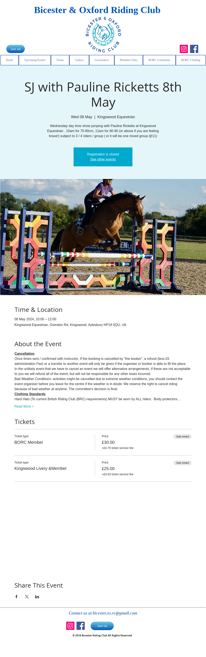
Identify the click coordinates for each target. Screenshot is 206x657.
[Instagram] (184, 49)
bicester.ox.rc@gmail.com (115, 613)
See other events (103, 159)
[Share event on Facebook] (16, 596)
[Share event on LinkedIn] (37, 596)
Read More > (24, 406)
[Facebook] (194, 49)
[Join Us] (15, 49)
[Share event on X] (27, 596)
